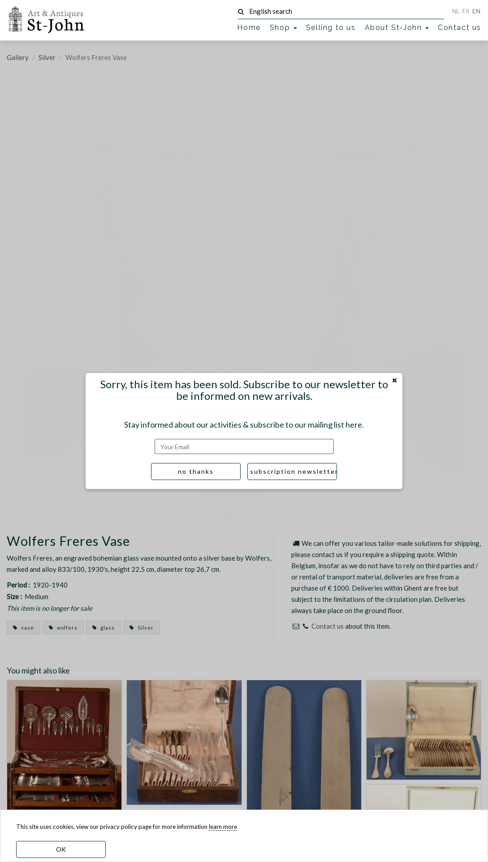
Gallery (18, 57)
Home (248, 27)
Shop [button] (283, 27)
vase (23, 627)
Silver (47, 57)
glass (103, 627)
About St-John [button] (397, 27)
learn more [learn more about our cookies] (223, 826)
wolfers (63, 627)
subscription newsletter (293, 471)
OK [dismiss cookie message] (61, 849)
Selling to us (331, 27)
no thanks (196, 471)
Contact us (459, 27)
